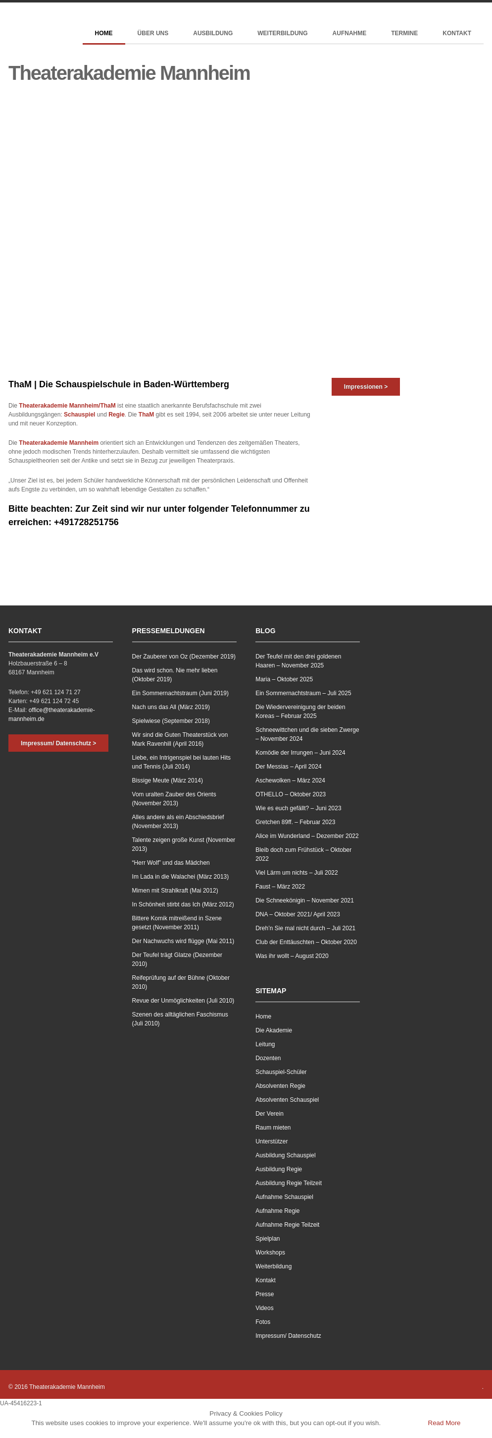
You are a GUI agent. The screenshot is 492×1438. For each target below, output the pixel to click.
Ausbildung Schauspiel (285, 1155)
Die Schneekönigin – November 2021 (304, 900)
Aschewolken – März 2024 (290, 780)
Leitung (265, 1044)
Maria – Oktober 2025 (284, 679)
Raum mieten (273, 1127)
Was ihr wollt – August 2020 (292, 956)
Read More (444, 1423)
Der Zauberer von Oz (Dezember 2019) (184, 656)
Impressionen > (366, 386)
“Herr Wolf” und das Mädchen (171, 862)
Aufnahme (350, 33)
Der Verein (269, 1113)
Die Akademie (273, 1030)
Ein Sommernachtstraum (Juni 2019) (180, 693)
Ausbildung (213, 33)
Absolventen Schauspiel (287, 1099)
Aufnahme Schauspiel (284, 1197)
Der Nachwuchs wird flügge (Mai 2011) (183, 941)
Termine (404, 33)
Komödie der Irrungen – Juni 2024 (300, 752)
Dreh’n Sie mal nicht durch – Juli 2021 (305, 928)
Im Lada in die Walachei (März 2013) (180, 876)
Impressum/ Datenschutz (288, 1335)
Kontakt (457, 33)
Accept (403, 1423)
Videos (264, 1308)
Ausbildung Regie (278, 1169)
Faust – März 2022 (280, 886)
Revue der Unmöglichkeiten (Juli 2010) (183, 1000)
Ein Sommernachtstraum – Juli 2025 (303, 693)
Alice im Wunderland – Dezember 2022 (307, 836)
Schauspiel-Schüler (280, 1072)
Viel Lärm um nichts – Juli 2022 (296, 872)
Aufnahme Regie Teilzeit (287, 1224)
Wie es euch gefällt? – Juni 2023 (298, 808)
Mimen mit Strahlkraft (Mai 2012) (175, 890)
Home (104, 33)
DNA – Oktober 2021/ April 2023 (297, 914)
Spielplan (267, 1238)
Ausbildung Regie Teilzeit (288, 1183)
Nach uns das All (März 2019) (171, 707)
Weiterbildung (282, 33)
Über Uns (153, 33)
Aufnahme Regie (277, 1210)
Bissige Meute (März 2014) (167, 780)
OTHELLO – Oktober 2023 (290, 794)
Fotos (262, 1321)
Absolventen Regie (280, 1085)
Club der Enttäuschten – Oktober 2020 (306, 942)
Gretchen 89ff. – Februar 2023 (295, 822)
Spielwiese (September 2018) (171, 721)
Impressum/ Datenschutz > (58, 743)
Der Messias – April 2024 (288, 766)
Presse (264, 1294)
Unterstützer (271, 1141)
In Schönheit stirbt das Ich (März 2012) (183, 904)
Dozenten (268, 1058)
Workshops (270, 1252)
